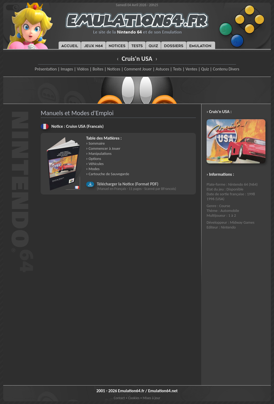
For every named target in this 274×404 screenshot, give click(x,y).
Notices (113, 69)
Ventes (191, 69)
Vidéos (83, 69)
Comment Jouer (138, 69)
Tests (177, 69)
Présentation (46, 69)
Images (67, 69)
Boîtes (98, 69)
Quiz (205, 69)
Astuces (162, 69)
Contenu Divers (226, 69)
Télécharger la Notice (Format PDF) (127, 183)
